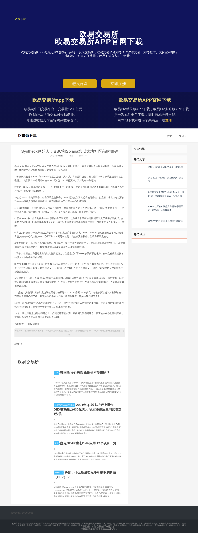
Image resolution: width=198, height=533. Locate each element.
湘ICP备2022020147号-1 (106, 529)
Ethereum (59, 472)
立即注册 (118, 83)
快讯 (182, 136)
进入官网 (80, 83)
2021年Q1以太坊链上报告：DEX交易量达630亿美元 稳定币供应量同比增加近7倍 (88, 409)
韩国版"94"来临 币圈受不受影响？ (85, 372)
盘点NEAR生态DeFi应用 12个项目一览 (88, 443)
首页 (170, 136)
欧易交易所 (27, 135)
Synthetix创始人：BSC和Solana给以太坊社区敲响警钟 (69, 151)
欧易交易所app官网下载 (65, 405)
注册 (168, 120)
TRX (57, 373)
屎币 (57, 443)
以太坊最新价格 (56, 156)
